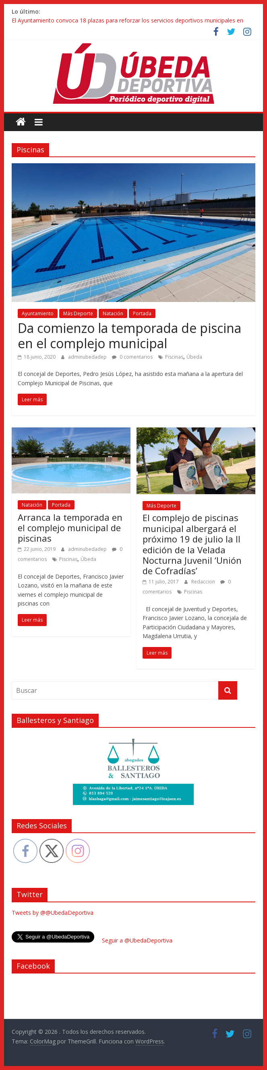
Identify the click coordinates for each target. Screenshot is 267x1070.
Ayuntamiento (38, 313)
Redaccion (203, 581)
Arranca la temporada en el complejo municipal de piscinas (70, 527)
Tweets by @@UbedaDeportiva (52, 912)
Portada (142, 313)
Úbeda (194, 356)
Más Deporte (78, 313)
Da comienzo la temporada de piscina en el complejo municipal (129, 335)
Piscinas (174, 356)
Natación (113, 313)
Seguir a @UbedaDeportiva (137, 940)
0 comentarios (132, 356)
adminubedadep (88, 356)
